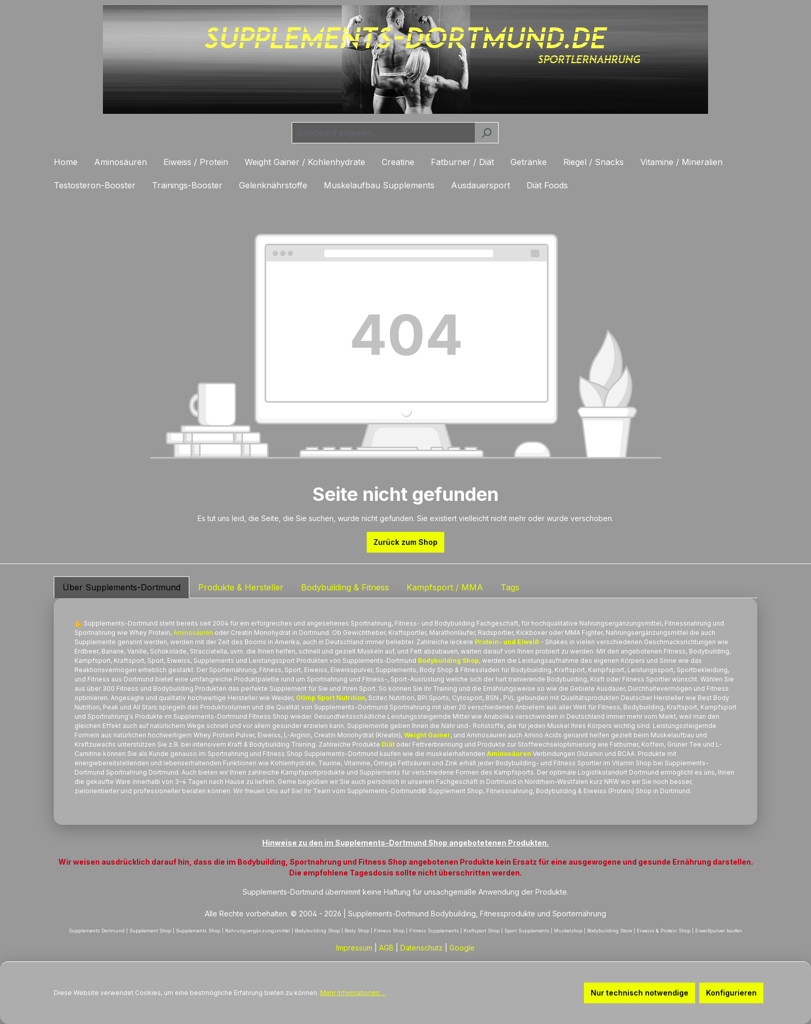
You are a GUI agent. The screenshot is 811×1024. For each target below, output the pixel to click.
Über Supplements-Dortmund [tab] (122, 587)
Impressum (354, 947)
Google (462, 947)
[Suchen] (486, 132)
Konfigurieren (731, 992)
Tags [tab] (510, 587)
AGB (386, 947)
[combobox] (383, 132)
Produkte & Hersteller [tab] (240, 587)
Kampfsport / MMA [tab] (445, 587)
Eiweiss (595, 791)
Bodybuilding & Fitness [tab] (345, 587)
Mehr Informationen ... (353, 993)
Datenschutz (421, 947)
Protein (159, 632)
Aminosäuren (193, 632)
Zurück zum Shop (405, 542)
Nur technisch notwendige (639, 992)
